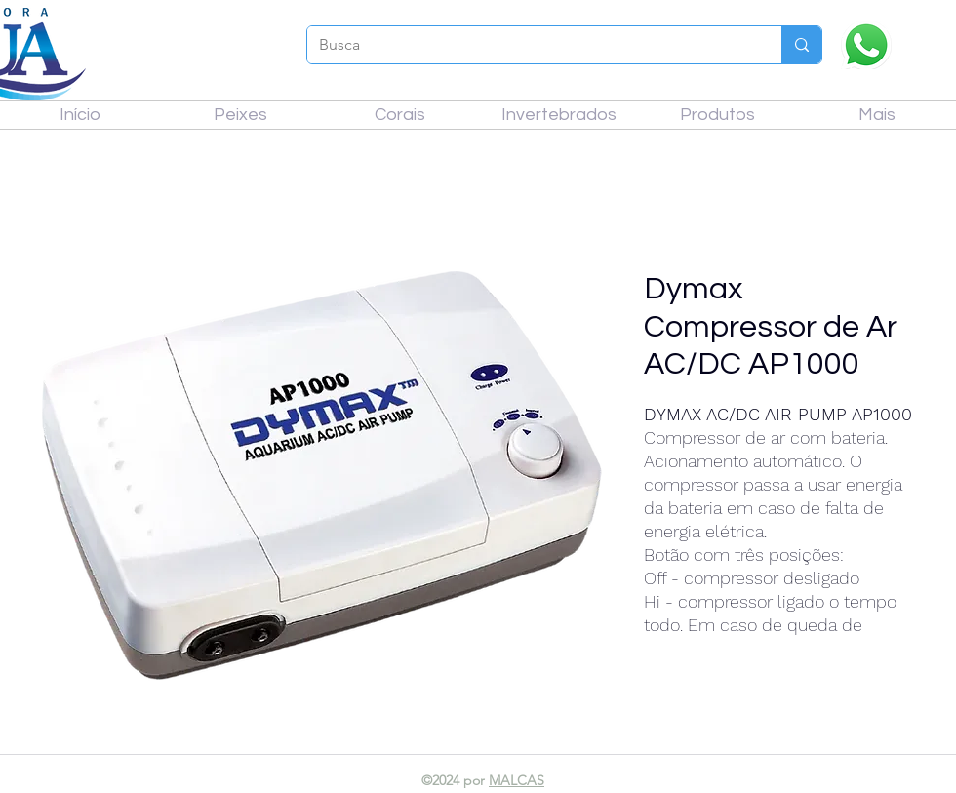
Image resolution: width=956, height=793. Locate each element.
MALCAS (516, 780)
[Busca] (529, 44)
